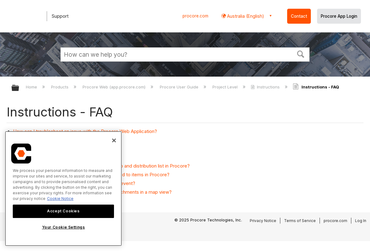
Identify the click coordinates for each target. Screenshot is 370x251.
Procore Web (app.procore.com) (115, 86)
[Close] (114, 140)
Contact (299, 16)
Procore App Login (339, 16)
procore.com (195, 15)
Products (60, 86)
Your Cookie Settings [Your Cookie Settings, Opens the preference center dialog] (63, 227)
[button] (301, 53)
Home (32, 86)
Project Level (225, 86)
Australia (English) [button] (245, 16)
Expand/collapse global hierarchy (19, 88)
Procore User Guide (180, 86)
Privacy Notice (263, 220)
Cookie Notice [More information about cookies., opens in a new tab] (60, 198)
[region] (63, 188)
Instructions (266, 86)
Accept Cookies (63, 211)
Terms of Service (300, 220)
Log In (360, 220)
